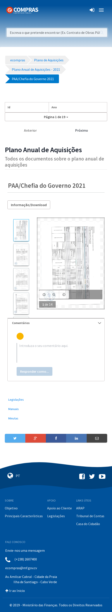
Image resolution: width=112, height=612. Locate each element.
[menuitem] (56, 399)
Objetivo (11, 508)
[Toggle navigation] (44, 10)
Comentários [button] (56, 323)
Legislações (56, 516)
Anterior (30, 130)
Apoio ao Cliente (59, 508)
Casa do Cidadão (88, 524)
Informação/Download (29, 205)
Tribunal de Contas (90, 516)
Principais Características (24, 516)
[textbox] (56, 353)
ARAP (80, 508)
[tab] (56, 323)
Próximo (81, 130)
